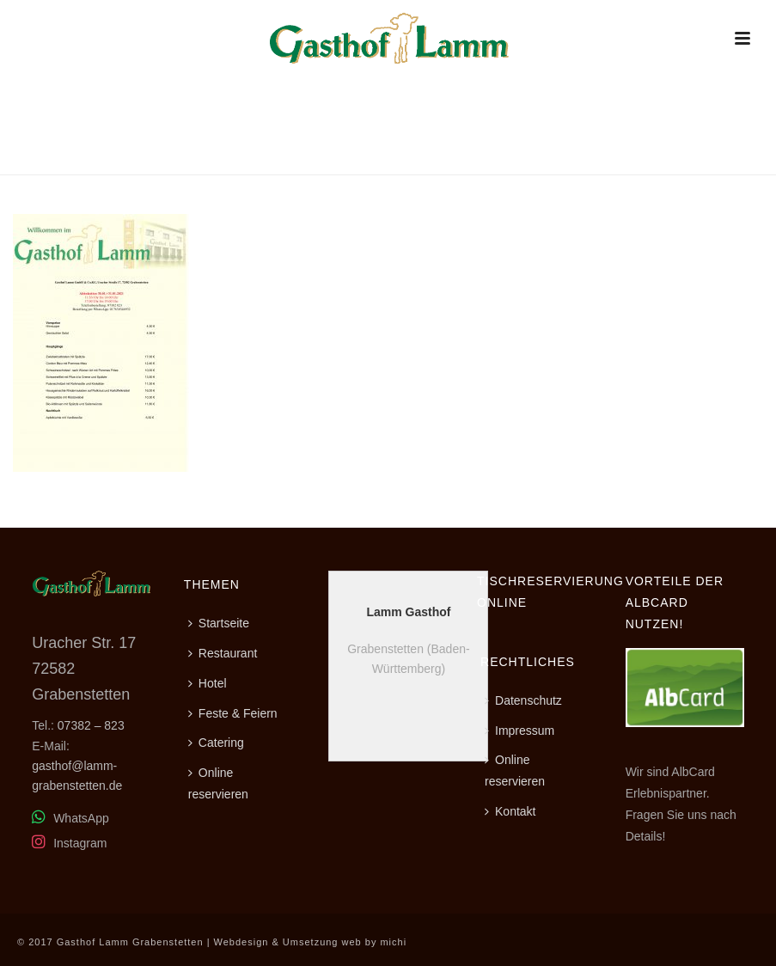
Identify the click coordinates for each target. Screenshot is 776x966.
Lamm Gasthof (408, 612)
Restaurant (648, 158)
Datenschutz (523, 700)
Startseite (218, 623)
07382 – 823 (91, 725)
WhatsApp (70, 818)
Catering (216, 742)
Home (588, 158)
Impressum (519, 730)
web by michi (374, 942)
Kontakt (510, 811)
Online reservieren (218, 783)
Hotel (207, 683)
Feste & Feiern (233, 713)
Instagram (69, 843)
